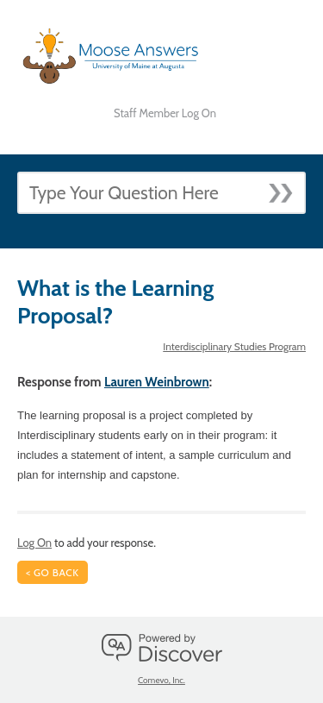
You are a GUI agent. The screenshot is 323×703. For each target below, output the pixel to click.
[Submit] (286, 188)
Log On (34, 542)
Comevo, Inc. (161, 680)
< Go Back (52, 572)
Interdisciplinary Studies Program (234, 346)
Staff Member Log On (165, 113)
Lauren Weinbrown (156, 382)
